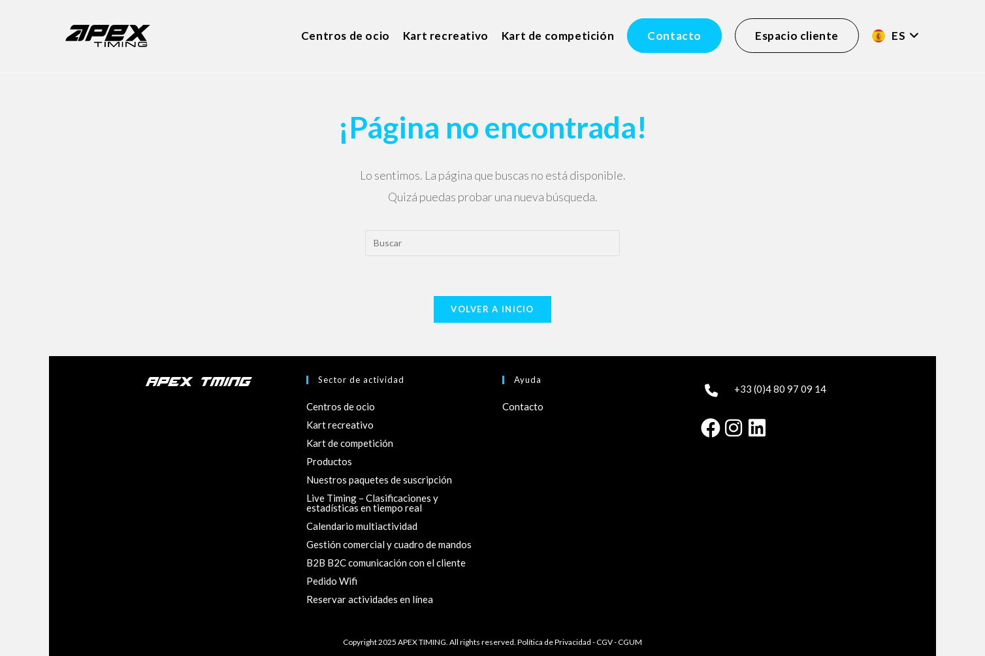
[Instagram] (733, 426)
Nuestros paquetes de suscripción (379, 479)
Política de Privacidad (554, 642)
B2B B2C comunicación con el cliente (386, 562)
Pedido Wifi (331, 581)
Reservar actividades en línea (369, 599)
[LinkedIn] (757, 426)
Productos (329, 461)
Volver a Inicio (492, 309)
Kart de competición (349, 443)
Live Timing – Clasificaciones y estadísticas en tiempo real (372, 503)
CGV (604, 642)
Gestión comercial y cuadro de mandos (389, 544)
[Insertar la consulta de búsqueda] (492, 243)
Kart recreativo (340, 425)
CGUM (630, 642)
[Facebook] (710, 426)
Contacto (522, 406)
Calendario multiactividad (361, 526)
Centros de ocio (340, 406)
